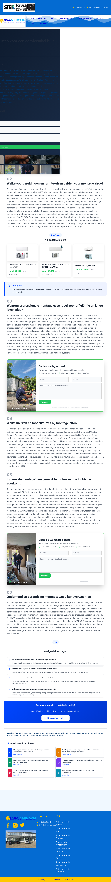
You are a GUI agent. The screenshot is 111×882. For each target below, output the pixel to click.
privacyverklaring (84, 407)
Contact (32, 23)
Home (31, 18)
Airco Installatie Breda (62, 833)
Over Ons (42, 18)
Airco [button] (53, 18)
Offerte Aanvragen (84, 18)
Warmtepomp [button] (65, 18)
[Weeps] (84, 832)
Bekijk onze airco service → (55, 718)
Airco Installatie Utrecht (62, 852)
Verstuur (45, 402)
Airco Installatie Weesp (62, 827)
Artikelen (44, 23)
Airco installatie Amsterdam (62, 845)
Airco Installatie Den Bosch (64, 864)
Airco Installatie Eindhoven (62, 839)
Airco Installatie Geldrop (62, 858)
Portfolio (100, 18)
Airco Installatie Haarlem (62, 870)
